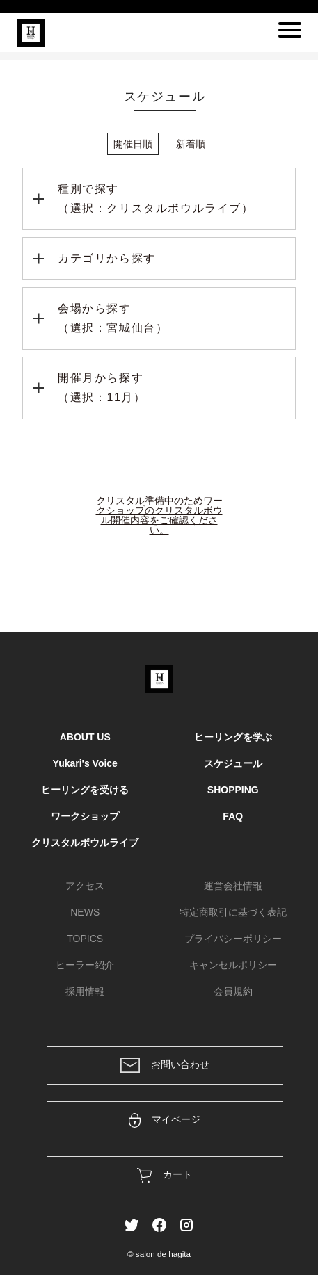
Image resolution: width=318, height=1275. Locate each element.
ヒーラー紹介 (85, 965)
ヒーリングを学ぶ (233, 737)
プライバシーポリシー (233, 938)
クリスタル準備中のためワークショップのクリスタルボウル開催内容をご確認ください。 (159, 515)
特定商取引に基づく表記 (233, 912)
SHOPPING (233, 790)
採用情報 (84, 991)
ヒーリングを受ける (85, 790)
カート (164, 1175)
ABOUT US (85, 737)
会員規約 (233, 991)
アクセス (84, 886)
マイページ (164, 1120)
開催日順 (132, 143)
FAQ (233, 816)
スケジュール (233, 763)
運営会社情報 (233, 886)
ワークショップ (85, 816)
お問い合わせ (164, 1065)
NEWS (85, 912)
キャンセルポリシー (233, 965)
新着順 (190, 143)
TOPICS (85, 938)
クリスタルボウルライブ (84, 842)
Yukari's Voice (85, 763)
